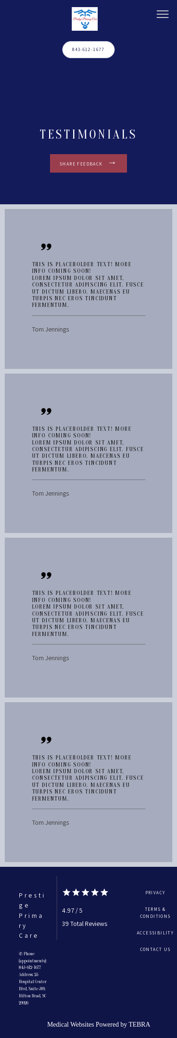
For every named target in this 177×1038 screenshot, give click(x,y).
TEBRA (139, 1024)
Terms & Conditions (155, 912)
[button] (162, 15)
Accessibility (155, 933)
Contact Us (155, 949)
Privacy (155, 893)
